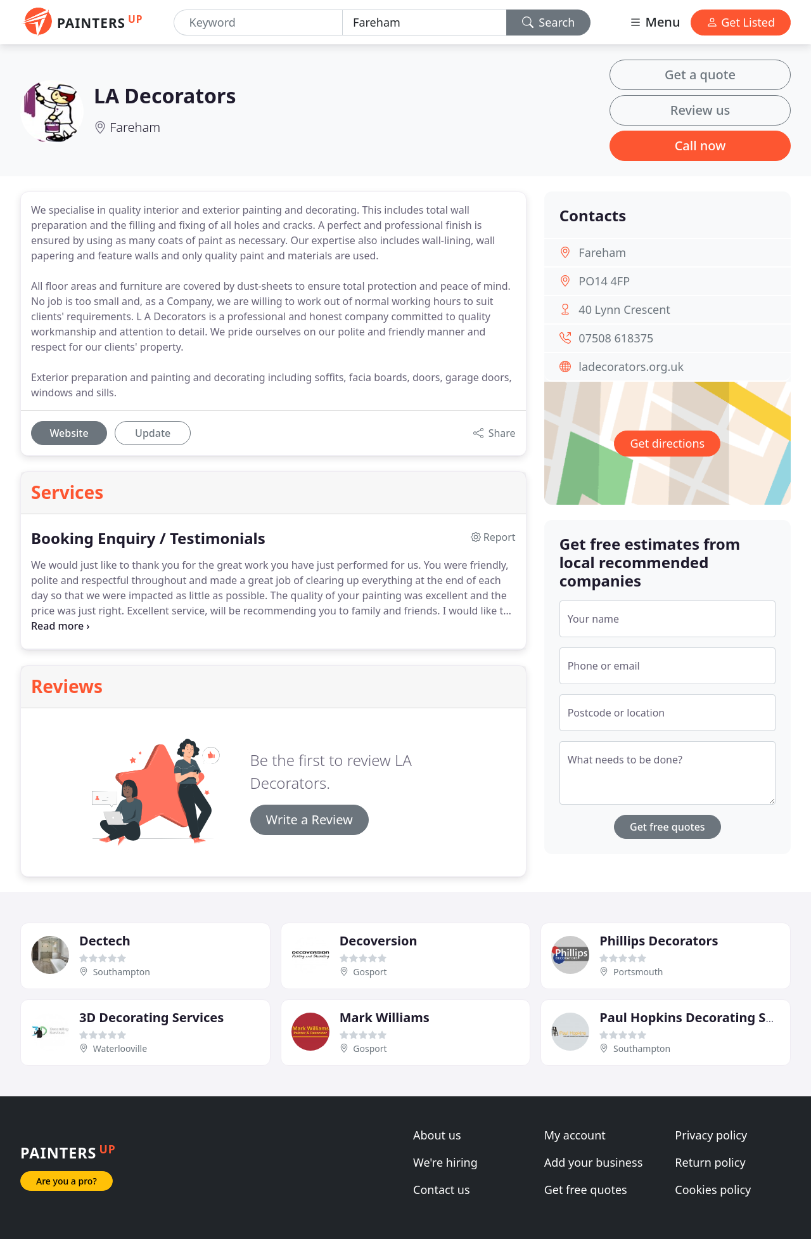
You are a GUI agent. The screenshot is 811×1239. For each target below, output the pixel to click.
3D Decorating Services (151, 1017)
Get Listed (740, 22)
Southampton (121, 972)
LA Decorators (165, 95)
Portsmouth (638, 972)
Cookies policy (713, 1189)
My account (575, 1135)
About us (437, 1135)
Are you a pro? (66, 1181)
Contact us (441, 1189)
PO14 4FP (604, 281)
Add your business (593, 1162)
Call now (700, 145)
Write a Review (309, 819)
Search (548, 22)
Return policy (710, 1162)
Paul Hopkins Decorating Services (704, 1017)
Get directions (667, 443)
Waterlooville (120, 1048)
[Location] (424, 23)
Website (68, 433)
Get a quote (700, 74)
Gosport (369, 972)
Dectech (105, 940)
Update (152, 433)
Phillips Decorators (658, 940)
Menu (654, 21)
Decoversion (379, 940)
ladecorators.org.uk (631, 366)
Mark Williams (385, 1017)
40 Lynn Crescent (624, 309)
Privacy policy (711, 1135)
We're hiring (445, 1162)
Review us (700, 110)
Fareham (135, 127)
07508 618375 (615, 338)
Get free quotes (667, 827)
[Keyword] (258, 23)
